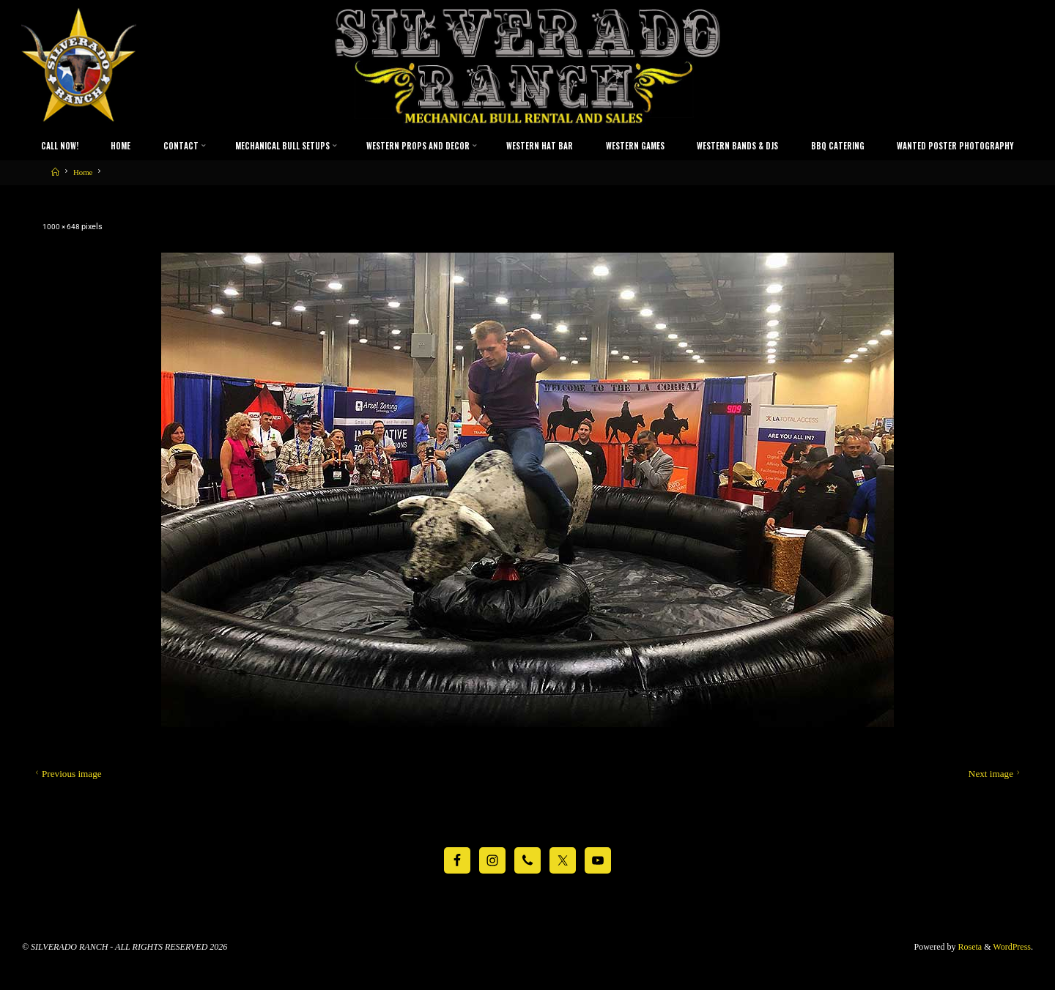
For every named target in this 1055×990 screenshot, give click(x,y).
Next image (996, 773)
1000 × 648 (63, 226)
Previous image (67, 773)
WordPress (1012, 946)
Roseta (969, 946)
